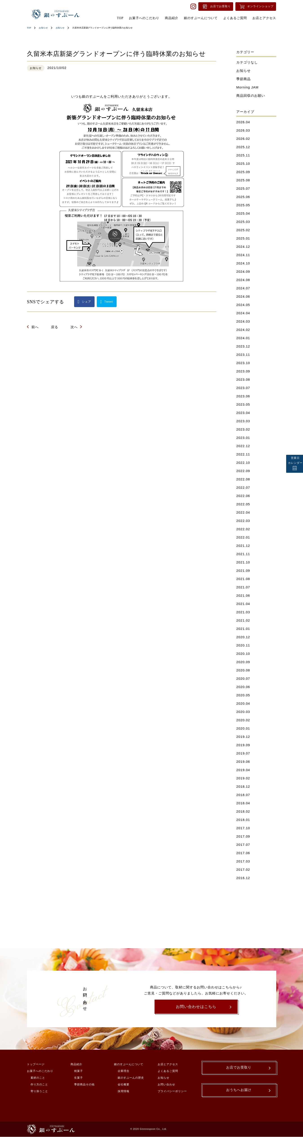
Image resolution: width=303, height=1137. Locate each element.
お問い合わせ (166, 1084)
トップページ (35, 1064)
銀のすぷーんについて (128, 1064)
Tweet (108, 301)
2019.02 (243, 778)
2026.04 (243, 122)
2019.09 (243, 745)
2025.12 (243, 147)
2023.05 (243, 404)
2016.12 (243, 878)
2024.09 (243, 271)
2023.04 (243, 413)
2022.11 (243, 454)
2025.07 (243, 188)
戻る (54, 327)
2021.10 (243, 562)
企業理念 (123, 1071)
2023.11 (243, 354)
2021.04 (243, 604)
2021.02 (243, 620)
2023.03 (243, 421)
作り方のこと (39, 1084)
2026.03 (243, 130)
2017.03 (243, 861)
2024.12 (243, 247)
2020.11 (243, 645)
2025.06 (243, 197)
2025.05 (243, 205)
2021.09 (243, 570)
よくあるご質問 (168, 1071)
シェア (86, 301)
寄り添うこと (39, 1091)
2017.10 (243, 828)
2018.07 (243, 795)
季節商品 (243, 79)
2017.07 (243, 845)
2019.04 (243, 770)
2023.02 (243, 429)
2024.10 (243, 263)
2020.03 (243, 712)
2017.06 (243, 853)
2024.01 (243, 338)
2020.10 (243, 653)
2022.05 (243, 504)
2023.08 (243, 379)
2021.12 (243, 546)
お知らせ (43, 27)
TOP (29, 27)
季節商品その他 (84, 1084)
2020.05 (243, 695)
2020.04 (243, 703)
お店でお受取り (220, 6)
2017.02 (243, 869)
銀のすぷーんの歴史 (131, 1078)
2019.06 (243, 761)
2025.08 (243, 180)
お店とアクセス (168, 1064)
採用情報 (123, 1091)
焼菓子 (78, 1071)
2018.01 (243, 820)
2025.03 (243, 222)
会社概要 (123, 1084)
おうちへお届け (239, 1091)
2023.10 (243, 363)
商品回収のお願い (250, 95)
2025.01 (243, 238)
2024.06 (243, 296)
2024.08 (243, 280)
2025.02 (243, 230)
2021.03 (243, 612)
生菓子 (78, 1078)
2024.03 (243, 321)
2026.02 (243, 139)
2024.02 (243, 330)
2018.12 (243, 786)
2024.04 (243, 313)
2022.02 (243, 529)
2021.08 (243, 579)
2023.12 (243, 346)
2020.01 (243, 728)
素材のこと (38, 1078)
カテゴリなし (247, 62)
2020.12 (243, 637)
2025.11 (243, 155)
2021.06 (243, 595)
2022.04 (243, 512)
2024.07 (243, 288)
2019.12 (243, 737)
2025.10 (243, 163)
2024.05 (243, 305)
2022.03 (243, 521)
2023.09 (243, 371)
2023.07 (243, 388)
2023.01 (243, 438)
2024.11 (243, 255)
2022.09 (243, 471)
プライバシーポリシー (172, 1091)
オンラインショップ (260, 6)
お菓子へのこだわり (40, 1071)
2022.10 (243, 462)
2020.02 (243, 720)
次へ (74, 327)
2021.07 (243, 587)
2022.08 (243, 479)
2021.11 (243, 554)
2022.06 (243, 496)
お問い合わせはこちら (196, 1007)
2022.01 (243, 537)
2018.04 (243, 803)
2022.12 (243, 446)
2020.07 (243, 678)
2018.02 (243, 811)
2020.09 (243, 662)
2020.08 (243, 670)
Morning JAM (247, 87)
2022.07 (243, 487)
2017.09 (243, 836)
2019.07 (243, 753)
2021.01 (243, 629)
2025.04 (243, 213)
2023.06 (243, 396)
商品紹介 (76, 1064)
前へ (35, 327)
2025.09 (243, 172)
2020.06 (243, 687)
